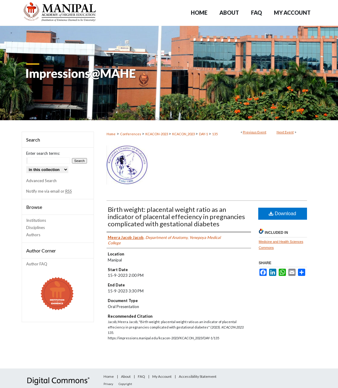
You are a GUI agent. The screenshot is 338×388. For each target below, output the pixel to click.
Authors (33, 234)
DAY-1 (204, 134)
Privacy (108, 384)
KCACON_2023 (183, 134)
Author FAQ (36, 263)
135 (215, 134)
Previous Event (254, 132)
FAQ (141, 376)
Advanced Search (41, 180)
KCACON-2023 (157, 134)
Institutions (36, 220)
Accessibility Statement (197, 376)
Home (111, 134)
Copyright (125, 384)
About (126, 376)
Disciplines (35, 227)
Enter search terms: (43, 153)
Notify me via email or (49, 191)
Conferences (131, 134)
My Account (162, 376)
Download (282, 213)
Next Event (285, 132)
